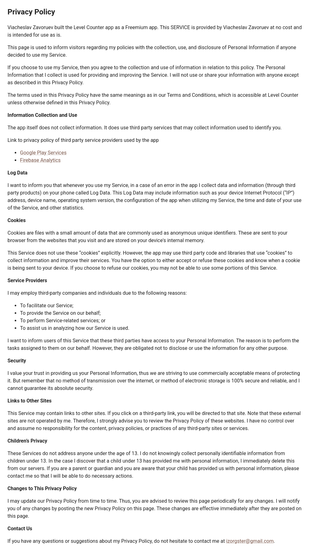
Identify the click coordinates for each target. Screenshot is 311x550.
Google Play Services (43, 153)
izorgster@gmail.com (249, 541)
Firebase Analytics (40, 160)
